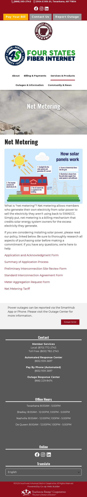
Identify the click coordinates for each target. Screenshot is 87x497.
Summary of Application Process (26, 262)
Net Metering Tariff (17, 288)
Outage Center (70, 322)
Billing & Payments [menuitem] (35, 75)
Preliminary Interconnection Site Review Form (35, 268)
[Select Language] (44, 472)
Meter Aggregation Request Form (27, 282)
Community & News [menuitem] (60, 85)
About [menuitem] (16, 75)
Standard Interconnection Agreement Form (33, 275)
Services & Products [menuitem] (63, 75)
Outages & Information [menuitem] (30, 85)
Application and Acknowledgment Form (31, 255)
